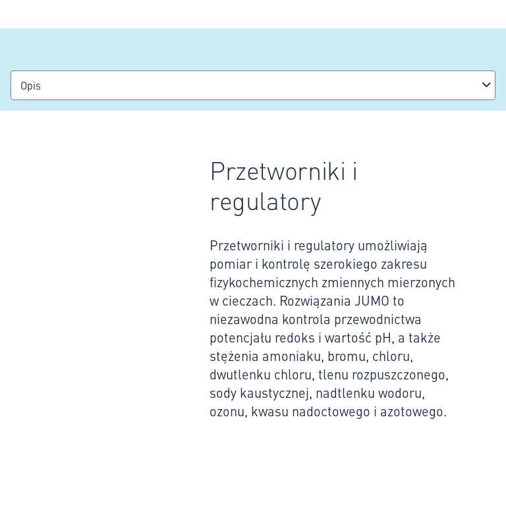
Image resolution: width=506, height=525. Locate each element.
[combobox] (253, 85)
